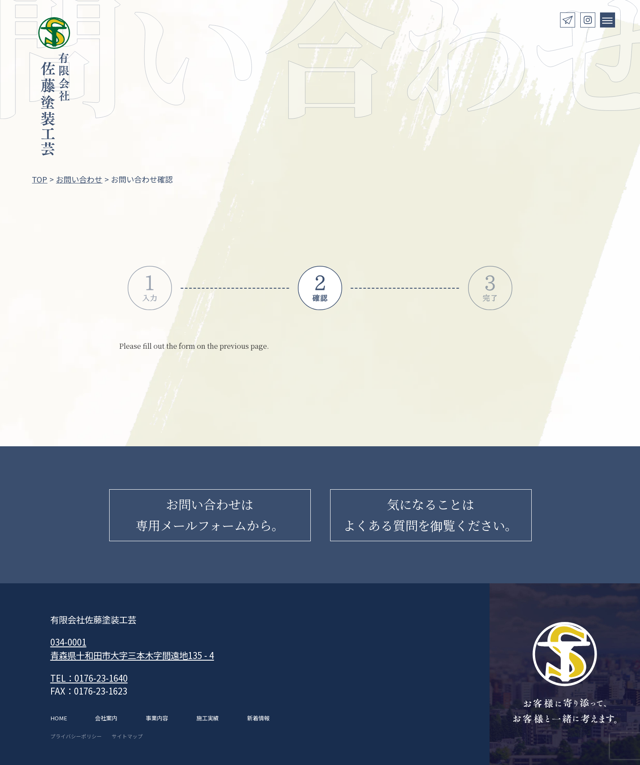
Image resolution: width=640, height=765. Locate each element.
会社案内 (106, 718)
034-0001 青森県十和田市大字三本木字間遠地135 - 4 (132, 648)
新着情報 (258, 718)
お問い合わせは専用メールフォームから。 (209, 514)
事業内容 (157, 718)
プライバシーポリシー (76, 736)
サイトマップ (127, 736)
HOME (58, 718)
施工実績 (207, 718)
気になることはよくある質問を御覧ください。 (430, 514)
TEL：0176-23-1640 (89, 677)
